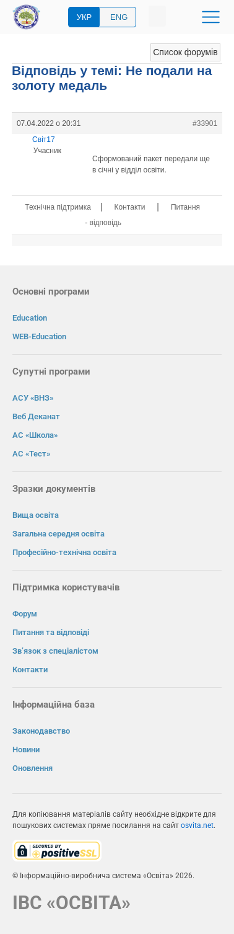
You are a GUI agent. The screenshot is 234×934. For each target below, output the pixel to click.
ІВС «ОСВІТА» (71, 903)
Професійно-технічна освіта (64, 552)
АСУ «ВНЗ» (32, 398)
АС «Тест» (31, 453)
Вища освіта (35, 515)
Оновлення (32, 768)
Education (29, 317)
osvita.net (197, 825)
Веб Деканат (36, 416)
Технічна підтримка (58, 207)
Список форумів (185, 52)
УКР (84, 17)
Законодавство (41, 731)
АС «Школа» (35, 435)
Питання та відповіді (50, 632)
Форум (24, 613)
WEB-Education (39, 336)
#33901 (205, 123)
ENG (119, 17)
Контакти (130, 207)
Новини (26, 749)
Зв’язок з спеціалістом (55, 651)
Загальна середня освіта (58, 533)
